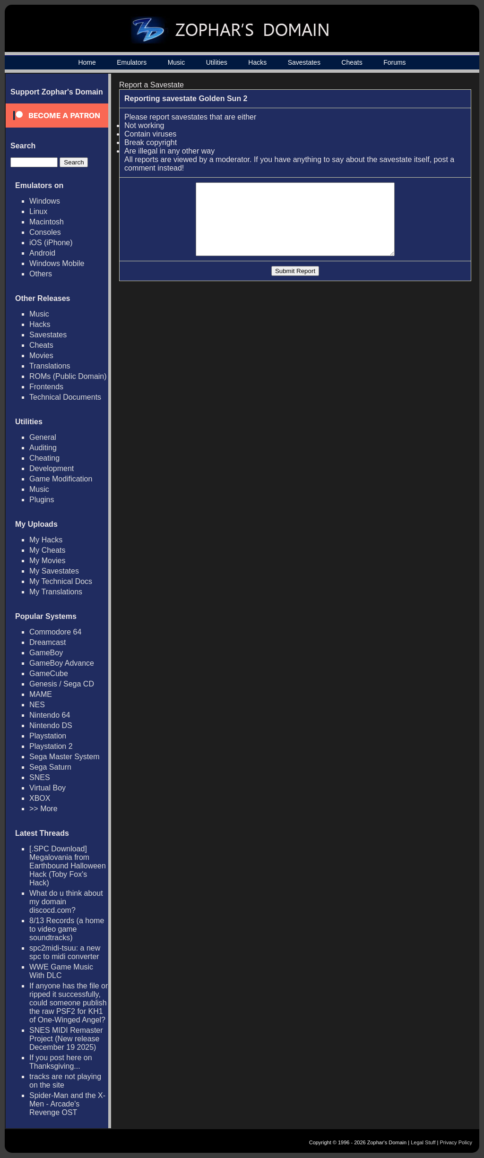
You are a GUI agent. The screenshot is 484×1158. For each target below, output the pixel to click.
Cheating (44, 458)
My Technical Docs (60, 581)
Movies (41, 356)
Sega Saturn (50, 767)
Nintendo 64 (49, 715)
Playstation (47, 736)
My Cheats (47, 550)
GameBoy (46, 653)
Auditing (43, 448)
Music (176, 62)
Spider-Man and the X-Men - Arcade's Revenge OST (67, 1103)
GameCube (48, 673)
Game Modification (60, 479)
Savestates (304, 62)
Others (40, 274)
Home (86, 62)
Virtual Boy (47, 788)
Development (51, 468)
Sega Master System (64, 757)
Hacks (257, 62)
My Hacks (45, 540)
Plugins (41, 500)
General (42, 437)
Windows (44, 201)
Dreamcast (47, 642)
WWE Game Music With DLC (61, 971)
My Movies (47, 561)
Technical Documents (65, 397)
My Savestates (54, 571)
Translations (49, 366)
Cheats (351, 62)
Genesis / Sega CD (61, 684)
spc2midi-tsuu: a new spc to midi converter (64, 952)
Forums (394, 62)
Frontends (46, 387)
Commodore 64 (55, 632)
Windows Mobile (56, 263)
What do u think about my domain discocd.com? (66, 901)
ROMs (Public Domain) (68, 376)
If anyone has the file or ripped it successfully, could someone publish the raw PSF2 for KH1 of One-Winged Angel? (68, 1003)
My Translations (55, 592)
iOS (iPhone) (51, 243)
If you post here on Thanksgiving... (60, 1062)
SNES (39, 777)
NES (37, 705)
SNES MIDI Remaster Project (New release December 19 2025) (66, 1038)
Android (42, 253)
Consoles (45, 232)
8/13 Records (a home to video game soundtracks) (66, 929)
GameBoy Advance (61, 663)
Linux (38, 211)
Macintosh (46, 222)
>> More (43, 809)
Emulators (132, 62)
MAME (40, 694)
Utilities (216, 62)
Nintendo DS (50, 725)
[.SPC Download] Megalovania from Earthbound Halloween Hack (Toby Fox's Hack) (67, 866)
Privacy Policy (456, 1142)
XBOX (39, 798)
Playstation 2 (51, 746)
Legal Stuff (423, 1142)
